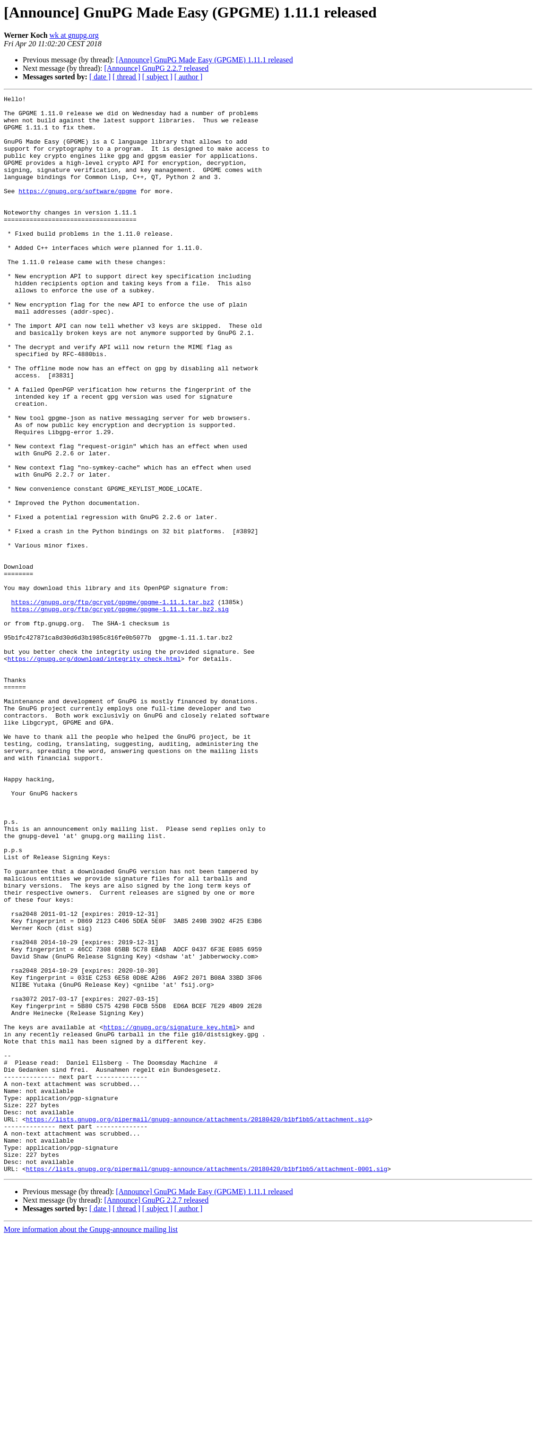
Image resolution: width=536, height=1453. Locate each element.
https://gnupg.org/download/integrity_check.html (94, 772)
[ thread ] (126, 77)
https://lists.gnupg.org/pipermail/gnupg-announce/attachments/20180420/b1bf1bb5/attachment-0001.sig (206, 1384)
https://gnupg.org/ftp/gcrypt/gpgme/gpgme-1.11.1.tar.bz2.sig (120, 712)
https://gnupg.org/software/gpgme (77, 210)
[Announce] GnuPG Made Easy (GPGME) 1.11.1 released (204, 60)
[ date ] (100, 77)
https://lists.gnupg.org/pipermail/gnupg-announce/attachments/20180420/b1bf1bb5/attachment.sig (197, 1324)
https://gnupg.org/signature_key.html (170, 1214)
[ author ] (188, 77)
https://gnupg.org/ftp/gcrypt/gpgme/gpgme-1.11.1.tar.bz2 (112, 704)
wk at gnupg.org (74, 35)
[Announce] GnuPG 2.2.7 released (156, 68)
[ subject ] (157, 77)
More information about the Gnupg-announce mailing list (91, 1445)
